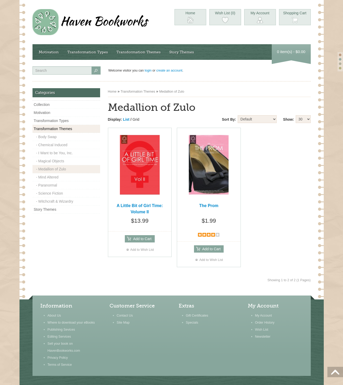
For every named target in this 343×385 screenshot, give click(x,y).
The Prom (208, 205)
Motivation (49, 52)
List (126, 119)
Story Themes (181, 52)
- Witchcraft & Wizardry (54, 201)
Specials (192, 322)
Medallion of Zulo (171, 91)
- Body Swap (46, 137)
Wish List (261, 329)
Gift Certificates (197, 315)
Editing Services (59, 336)
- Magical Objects (50, 161)
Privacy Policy (58, 358)
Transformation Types (87, 52)
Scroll (335, 372)
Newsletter (263, 336)
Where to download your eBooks (71, 322)
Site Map (123, 322)
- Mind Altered (47, 177)
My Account (263, 315)
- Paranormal (46, 185)
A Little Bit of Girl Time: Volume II (140, 208)
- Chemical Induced (52, 145)
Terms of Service (60, 365)
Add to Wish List (142, 250)
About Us (54, 315)
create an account (169, 70)
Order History (265, 322)
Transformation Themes (139, 52)
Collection (42, 104)
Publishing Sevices (61, 329)
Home (112, 91)
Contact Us (125, 315)
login (148, 70)
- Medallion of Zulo (51, 169)
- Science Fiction (49, 193)
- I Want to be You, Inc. (54, 153)
